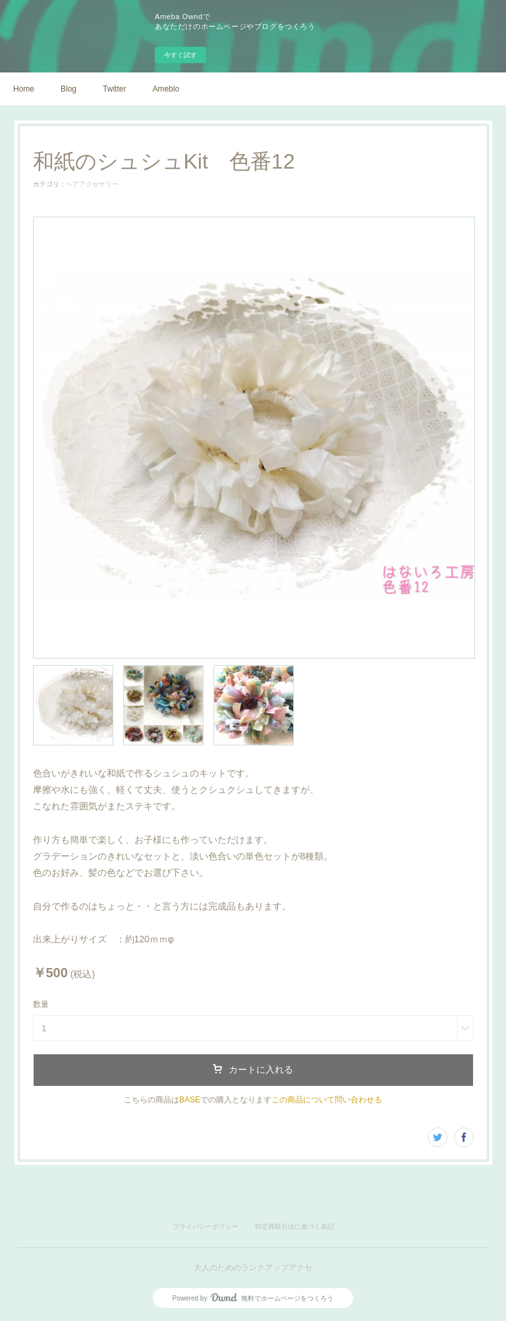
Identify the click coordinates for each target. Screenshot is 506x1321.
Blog (68, 89)
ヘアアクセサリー (92, 184)
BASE (189, 1099)
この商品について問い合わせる (326, 1099)
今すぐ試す (180, 55)
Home (23, 89)
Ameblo (165, 89)
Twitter (114, 89)
